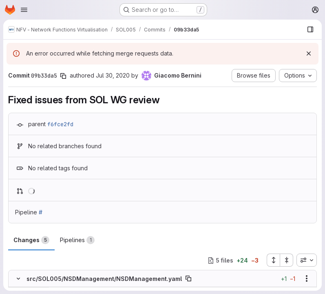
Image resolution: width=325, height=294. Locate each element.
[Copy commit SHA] (63, 76)
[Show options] (307, 279)
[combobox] (306, 260)
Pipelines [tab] (77, 240)
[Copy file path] (188, 279)
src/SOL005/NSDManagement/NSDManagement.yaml (104, 278)
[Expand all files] (273, 260)
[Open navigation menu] (24, 9)
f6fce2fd (60, 124)
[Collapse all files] (286, 260)
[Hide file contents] (18, 279)
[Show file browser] (310, 29)
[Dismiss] (309, 53)
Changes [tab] (31, 240)
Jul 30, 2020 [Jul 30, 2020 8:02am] (113, 75)
